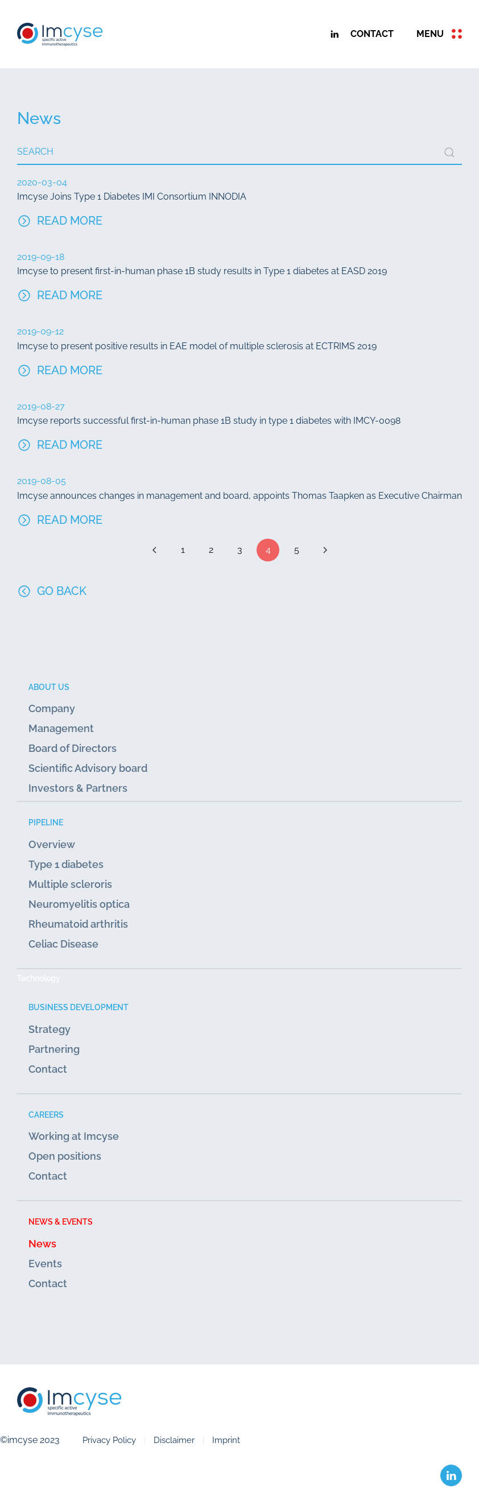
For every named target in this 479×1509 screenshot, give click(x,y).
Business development (78, 1007)
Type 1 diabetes (66, 864)
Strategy (49, 1029)
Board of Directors (72, 748)
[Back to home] (59, 34)
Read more (69, 221)
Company (51, 708)
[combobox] (239, 152)
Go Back (51, 591)
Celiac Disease (63, 944)
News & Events (60, 1221)
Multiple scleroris (70, 884)
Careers (46, 1114)
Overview (51, 844)
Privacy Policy (109, 1440)
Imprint (226, 1440)
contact (372, 33)
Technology (38, 978)
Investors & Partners (77, 788)
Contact (47, 1069)
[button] (439, 34)
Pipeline (45, 822)
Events (45, 1264)
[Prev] (154, 550)
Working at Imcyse (73, 1136)
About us (48, 687)
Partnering (54, 1049)
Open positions (64, 1156)
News (42, 1244)
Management (61, 728)
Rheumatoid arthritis (78, 924)
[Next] (324, 550)
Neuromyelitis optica (79, 904)
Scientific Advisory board (87, 768)
